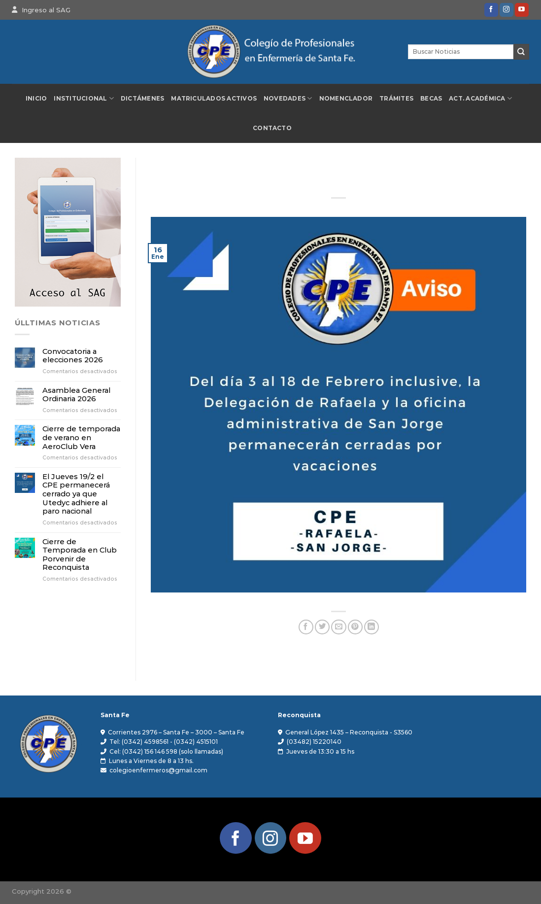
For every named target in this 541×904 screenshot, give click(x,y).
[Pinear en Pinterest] (355, 627)
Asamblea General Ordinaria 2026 (76, 395)
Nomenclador (346, 98)
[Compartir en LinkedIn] (371, 627)
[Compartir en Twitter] (322, 627)
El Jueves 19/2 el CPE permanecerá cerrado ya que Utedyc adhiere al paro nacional (76, 494)
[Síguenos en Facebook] (491, 10)
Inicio (36, 98)
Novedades (288, 98)
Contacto (272, 128)
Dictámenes (142, 98)
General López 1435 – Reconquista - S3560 (348, 732)
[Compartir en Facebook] (306, 627)
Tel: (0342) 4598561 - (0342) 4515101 (163, 741)
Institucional (84, 98)
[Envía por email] (338, 627)
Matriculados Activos (214, 98)
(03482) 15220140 (314, 741)
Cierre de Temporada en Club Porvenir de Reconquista (79, 555)
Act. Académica (480, 98)
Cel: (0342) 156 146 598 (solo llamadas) (166, 751)
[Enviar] (521, 51)
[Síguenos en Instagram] (506, 10)
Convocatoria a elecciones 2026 (72, 356)
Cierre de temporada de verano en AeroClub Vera (81, 438)
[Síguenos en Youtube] (522, 10)
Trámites (396, 98)
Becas (431, 98)
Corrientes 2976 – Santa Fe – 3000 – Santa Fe (176, 732)
